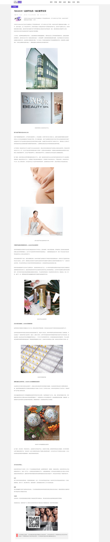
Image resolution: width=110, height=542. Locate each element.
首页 (51, 2)
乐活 (73, 2)
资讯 (78, 2)
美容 (60, 2)
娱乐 (64, 2)
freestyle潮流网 (18, 2)
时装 (55, 2)
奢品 (69, 2)
